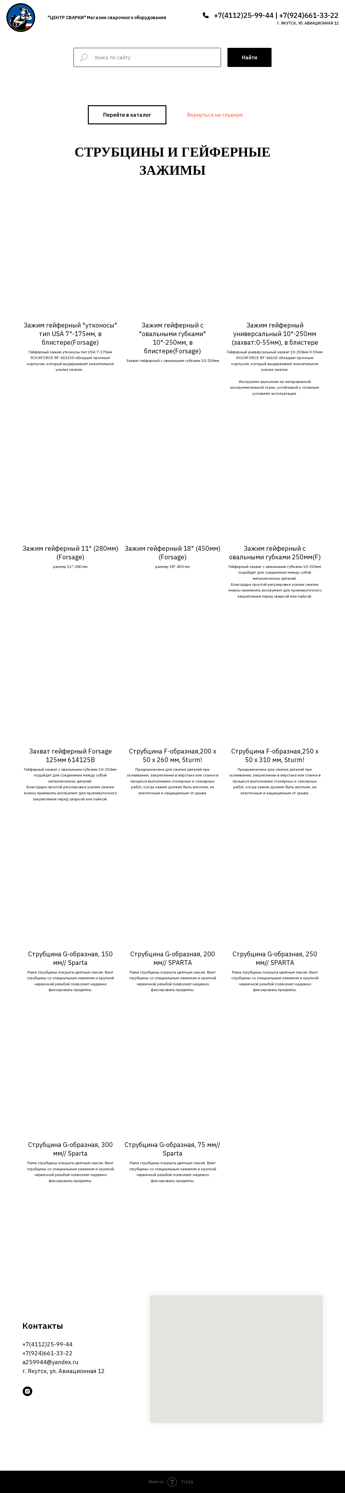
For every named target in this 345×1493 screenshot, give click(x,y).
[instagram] (27, 1391)
